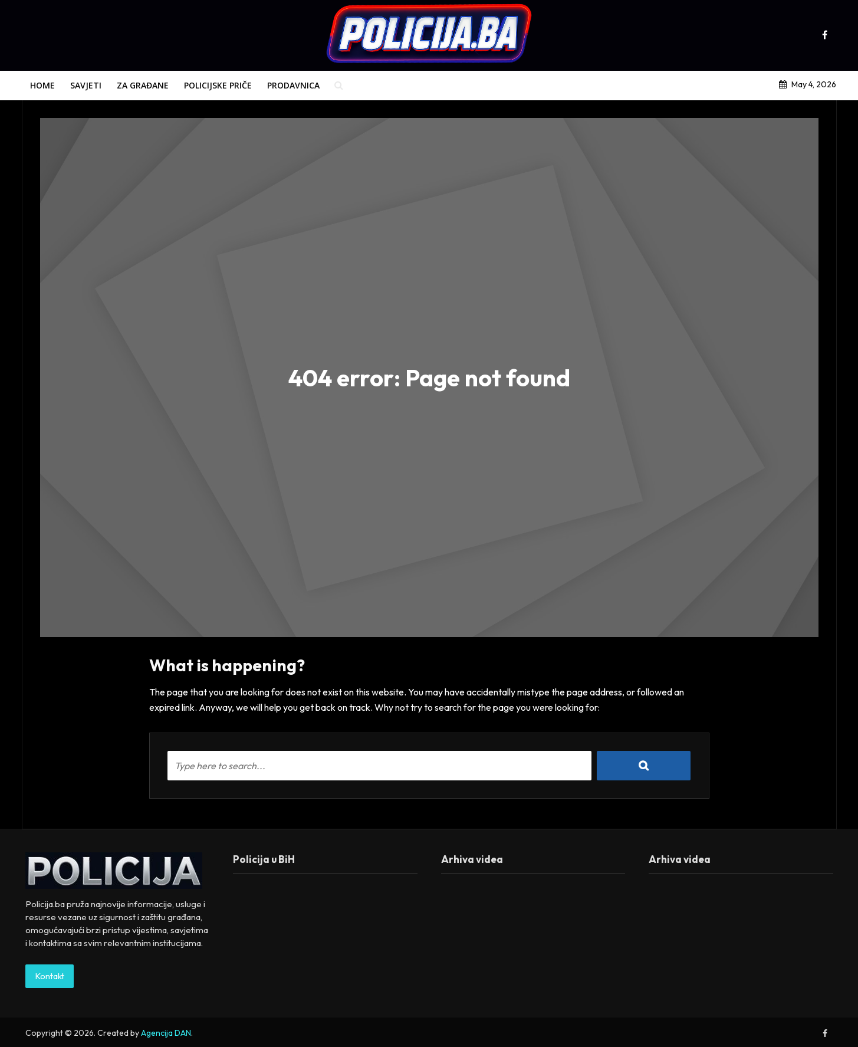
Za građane (143, 85)
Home (42, 85)
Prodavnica (293, 85)
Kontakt (49, 976)
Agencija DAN (166, 1033)
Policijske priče (218, 85)
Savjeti (85, 85)
